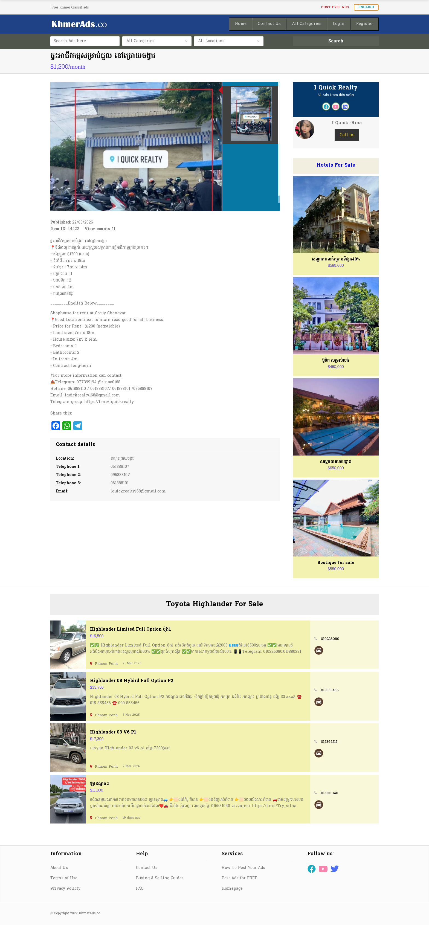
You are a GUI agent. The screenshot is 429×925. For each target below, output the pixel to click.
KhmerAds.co (89, 913)
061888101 (120, 483)
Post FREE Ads (335, 7)
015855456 (330, 690)
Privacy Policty (65, 889)
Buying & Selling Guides (160, 878)
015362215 (329, 741)
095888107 (120, 475)
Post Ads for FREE (239, 878)
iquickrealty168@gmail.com (138, 491)
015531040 (329, 793)
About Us (59, 868)
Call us (347, 135)
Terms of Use (63, 878)
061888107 (120, 467)
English (366, 7)
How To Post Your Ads (243, 868)
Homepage (232, 889)
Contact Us (146, 868)
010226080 (330, 639)
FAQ (140, 889)
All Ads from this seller (335, 95)
